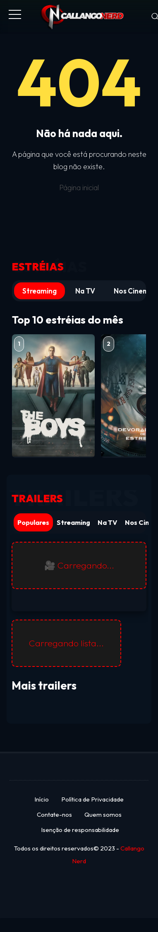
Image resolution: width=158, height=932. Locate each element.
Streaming (39, 291)
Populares (33, 522)
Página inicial (79, 187)
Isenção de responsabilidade (80, 830)
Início (41, 799)
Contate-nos (54, 814)
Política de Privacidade (92, 799)
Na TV (85, 291)
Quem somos (103, 814)
